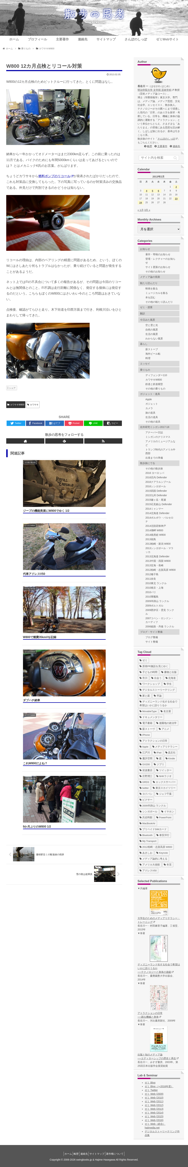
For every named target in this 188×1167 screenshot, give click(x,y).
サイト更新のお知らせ (157, 267)
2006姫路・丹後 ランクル (159, 626)
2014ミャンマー (154, 508)
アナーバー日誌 (154, 432)
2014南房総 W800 (155, 534)
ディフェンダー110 (156, 375)
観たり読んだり (149, 283)
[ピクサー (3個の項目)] (146, 799)
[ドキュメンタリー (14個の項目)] (151, 717)
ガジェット (151, 403)
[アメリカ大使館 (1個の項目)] (149, 864)
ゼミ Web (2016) (154, 1120)
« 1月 (140, 210)
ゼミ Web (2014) (154, 1112)
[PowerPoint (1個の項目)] (164, 817)
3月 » (147, 210)
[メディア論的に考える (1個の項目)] (153, 858)
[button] (175, 158)
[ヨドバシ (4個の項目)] (146, 793)
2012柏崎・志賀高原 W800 (160, 569)
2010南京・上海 (154, 587)
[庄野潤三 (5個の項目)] (146, 776)
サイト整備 (151, 641)
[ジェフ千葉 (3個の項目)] (164, 793)
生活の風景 (151, 334)
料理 (147, 358)
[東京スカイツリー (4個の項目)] (164, 788)
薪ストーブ (151, 349)
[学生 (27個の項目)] (167, 684)
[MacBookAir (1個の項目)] (147, 823)
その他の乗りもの (155, 388)
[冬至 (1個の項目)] (167, 864)
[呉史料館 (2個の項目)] (146, 817)
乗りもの (145, 369)
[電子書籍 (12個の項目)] (146, 723)
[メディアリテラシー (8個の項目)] (165, 746)
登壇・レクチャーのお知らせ (160, 260)
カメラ (149, 408)
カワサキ (32, 404)
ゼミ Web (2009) (154, 1093)
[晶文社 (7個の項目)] (170, 752)
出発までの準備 (154, 457)
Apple (148, 399)
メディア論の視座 (150, 276)
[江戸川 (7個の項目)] (144, 752)
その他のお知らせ (155, 271)
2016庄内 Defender (156, 477)
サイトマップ (99, 1153)
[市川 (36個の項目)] (143, 678)
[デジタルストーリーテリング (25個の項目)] (157, 689)
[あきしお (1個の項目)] (146, 852)
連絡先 (176, 146)
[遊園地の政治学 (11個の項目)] (166, 723)
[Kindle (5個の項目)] (170, 758)
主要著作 (162, 146)
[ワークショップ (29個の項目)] (149, 684)
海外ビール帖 (152, 353)
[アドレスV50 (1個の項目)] (148, 870)
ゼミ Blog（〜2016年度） (159, 1086)
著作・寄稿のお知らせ (157, 254)
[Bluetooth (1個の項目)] (146, 835)
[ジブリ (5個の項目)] (159, 764)
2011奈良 (150, 578)
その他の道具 (152, 421)
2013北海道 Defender (157, 556)
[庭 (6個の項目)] (159, 758)
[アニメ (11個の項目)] (164, 729)
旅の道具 (150, 412)
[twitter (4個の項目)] (144, 788)
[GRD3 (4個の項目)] (144, 782)
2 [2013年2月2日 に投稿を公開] (176, 187)
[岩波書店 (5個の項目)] (146, 770)
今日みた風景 (147, 319)
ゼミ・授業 (146, 307)
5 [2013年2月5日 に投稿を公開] (152, 190)
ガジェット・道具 (150, 394)
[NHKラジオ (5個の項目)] (164, 776)
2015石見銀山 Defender (158, 504)
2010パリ (150, 592)
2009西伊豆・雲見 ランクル (159, 612)
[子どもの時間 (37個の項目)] (148, 672)
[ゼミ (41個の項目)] (143, 660)
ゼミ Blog (150, 1082)
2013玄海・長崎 (154, 565)
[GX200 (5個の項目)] (144, 764)
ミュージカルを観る (156, 293)
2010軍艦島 (151, 596)
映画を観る (151, 288)
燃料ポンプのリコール (55, 176)
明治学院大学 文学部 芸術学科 (156, 89)
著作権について (119, 1153)
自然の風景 (151, 329)
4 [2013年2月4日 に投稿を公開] (146, 190)
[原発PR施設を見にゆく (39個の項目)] (154, 666)
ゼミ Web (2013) (154, 1108)
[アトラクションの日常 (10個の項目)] (153, 740)
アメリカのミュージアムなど (160, 443)
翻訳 (142, 313)
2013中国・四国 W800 (158, 560)
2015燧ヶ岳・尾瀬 (155, 499)
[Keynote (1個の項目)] (162, 852)
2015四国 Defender (156, 490)
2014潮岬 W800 (154, 530)
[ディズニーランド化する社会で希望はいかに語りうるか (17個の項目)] (159, 703)
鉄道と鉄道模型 (154, 384)
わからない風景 (154, 338)
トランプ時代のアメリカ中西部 (160, 451)
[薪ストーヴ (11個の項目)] (147, 729)
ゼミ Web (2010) (154, 1097)
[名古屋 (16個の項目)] (165, 711)
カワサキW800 (15, 404)
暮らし (144, 343)
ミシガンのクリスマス (157, 436)
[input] (159, 158)
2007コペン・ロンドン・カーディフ (159, 620)
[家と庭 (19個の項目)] (144, 695)
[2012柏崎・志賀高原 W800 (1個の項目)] (156, 847)
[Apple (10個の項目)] (144, 746)
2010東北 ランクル (156, 583)
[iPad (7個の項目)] (157, 752)
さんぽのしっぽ (167, 138)
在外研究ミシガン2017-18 (154, 427)
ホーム (64, 1153)
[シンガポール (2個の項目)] (148, 811)
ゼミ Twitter (151, 1090)
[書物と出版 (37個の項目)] (169, 672)
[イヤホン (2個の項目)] (168, 811)
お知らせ (145, 249)
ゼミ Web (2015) (154, 1116)
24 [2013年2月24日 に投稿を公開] (140, 202)
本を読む (150, 297)
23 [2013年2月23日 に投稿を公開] (176, 198)
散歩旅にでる (147, 463)
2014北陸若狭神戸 (155, 525)
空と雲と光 (151, 325)
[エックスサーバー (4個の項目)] (164, 782)
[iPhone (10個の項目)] (144, 734)
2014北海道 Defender (157, 513)
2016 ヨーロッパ (154, 473)
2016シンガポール (155, 486)
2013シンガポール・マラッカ (159, 550)
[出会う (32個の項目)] (156, 678)
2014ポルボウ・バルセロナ (159, 519)
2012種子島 (151, 574)
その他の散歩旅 (154, 468)
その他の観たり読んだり (159, 301)
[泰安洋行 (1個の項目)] (163, 835)
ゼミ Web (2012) (154, 1105)
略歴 (149, 146)
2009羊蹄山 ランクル (157, 601)
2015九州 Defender (156, 495)
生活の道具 (151, 417)
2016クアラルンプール (158, 481)
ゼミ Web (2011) (154, 1101)
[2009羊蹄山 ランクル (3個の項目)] (153, 805)
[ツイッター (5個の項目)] (164, 770)
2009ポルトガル (154, 605)
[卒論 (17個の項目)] (157, 695)
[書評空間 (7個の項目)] (146, 758)
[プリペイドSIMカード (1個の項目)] (153, 829)
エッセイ (145, 363)
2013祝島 (150, 539)
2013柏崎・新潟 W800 (158, 543)
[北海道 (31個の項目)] (170, 678)
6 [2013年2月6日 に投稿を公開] (158, 190)
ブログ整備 (151, 637)
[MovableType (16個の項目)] (148, 711)
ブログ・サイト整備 (151, 631)
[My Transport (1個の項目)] (148, 841)
